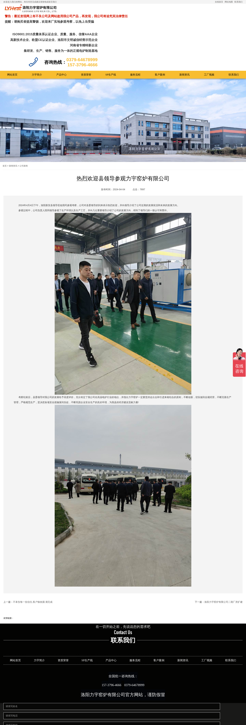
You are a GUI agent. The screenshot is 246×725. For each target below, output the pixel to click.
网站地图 (229, 2)
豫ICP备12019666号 (135, 719)
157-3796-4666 (107, 660)
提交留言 (90, 717)
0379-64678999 (138, 660)
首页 (5, 138)
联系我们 (238, 2)
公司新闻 (23, 138)
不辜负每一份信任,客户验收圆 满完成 (32, 574)
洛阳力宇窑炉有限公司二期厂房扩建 (223, 574)
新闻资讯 (13, 138)
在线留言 (219, 2)
